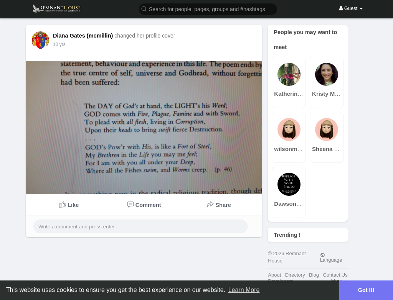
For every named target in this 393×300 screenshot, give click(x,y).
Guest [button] (351, 8)
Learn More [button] (244, 290)
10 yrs (59, 44)
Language (331, 257)
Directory (295, 274)
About (274, 274)
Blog (314, 274)
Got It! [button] (366, 290)
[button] (208, 8)
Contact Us (335, 274)
